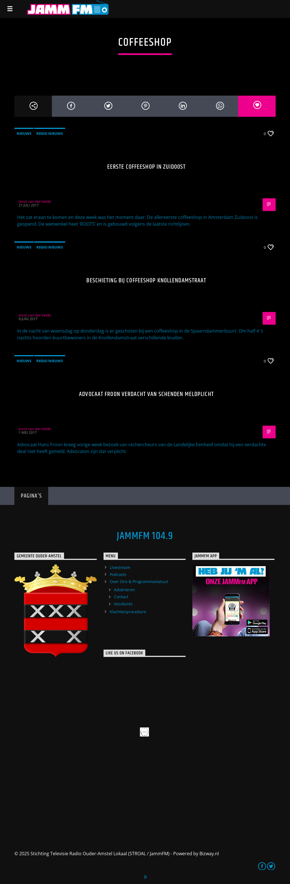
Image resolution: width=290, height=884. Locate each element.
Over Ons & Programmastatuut (139, 581)
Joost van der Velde (35, 201)
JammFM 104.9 (145, 536)
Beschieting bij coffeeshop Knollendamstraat (146, 280)
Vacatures (123, 603)
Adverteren (124, 589)
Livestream (120, 567)
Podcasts (118, 574)
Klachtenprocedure (128, 611)
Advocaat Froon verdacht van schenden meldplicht (146, 394)
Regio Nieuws (49, 133)
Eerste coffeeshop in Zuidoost (146, 167)
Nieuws (24, 133)
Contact (121, 596)
